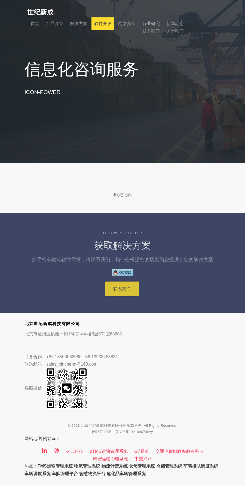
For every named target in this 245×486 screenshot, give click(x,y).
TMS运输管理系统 (55, 466)
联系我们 (151, 31)
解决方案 (78, 23)
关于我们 (175, 31)
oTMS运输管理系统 (109, 451)
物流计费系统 (115, 466)
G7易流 (141, 451)
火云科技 (74, 451)
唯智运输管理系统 (110, 458)
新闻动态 (175, 23)
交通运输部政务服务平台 (179, 451)
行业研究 (151, 23)
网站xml (51, 438)
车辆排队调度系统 (200, 466)
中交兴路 (143, 458)
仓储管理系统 (142, 466)
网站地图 (33, 438)
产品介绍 (54, 23)
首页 (34, 23)
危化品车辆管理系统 (126, 473)
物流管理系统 (87, 466)
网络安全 (127, 23)
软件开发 (103, 23)
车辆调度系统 (37, 473)
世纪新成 (41, 12)
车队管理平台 (65, 473)
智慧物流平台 (92, 473)
